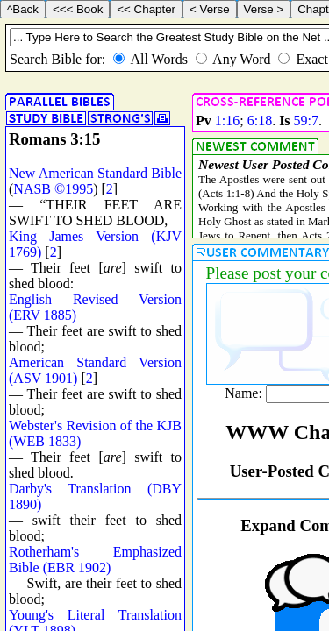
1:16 (227, 120)
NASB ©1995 (53, 188)
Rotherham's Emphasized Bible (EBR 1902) (95, 559)
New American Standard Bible (95, 173)
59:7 (306, 120)
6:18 (259, 120)
